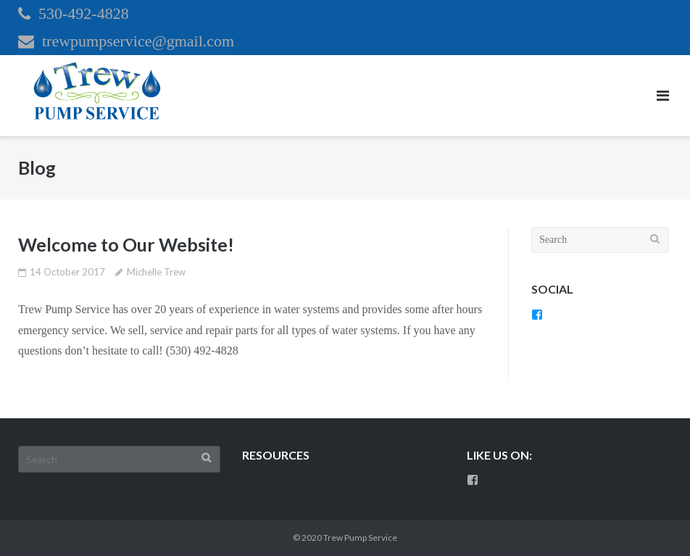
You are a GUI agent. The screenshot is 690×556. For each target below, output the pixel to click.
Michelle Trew (156, 272)
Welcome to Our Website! (126, 244)
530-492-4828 (83, 13)
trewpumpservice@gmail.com (138, 41)
